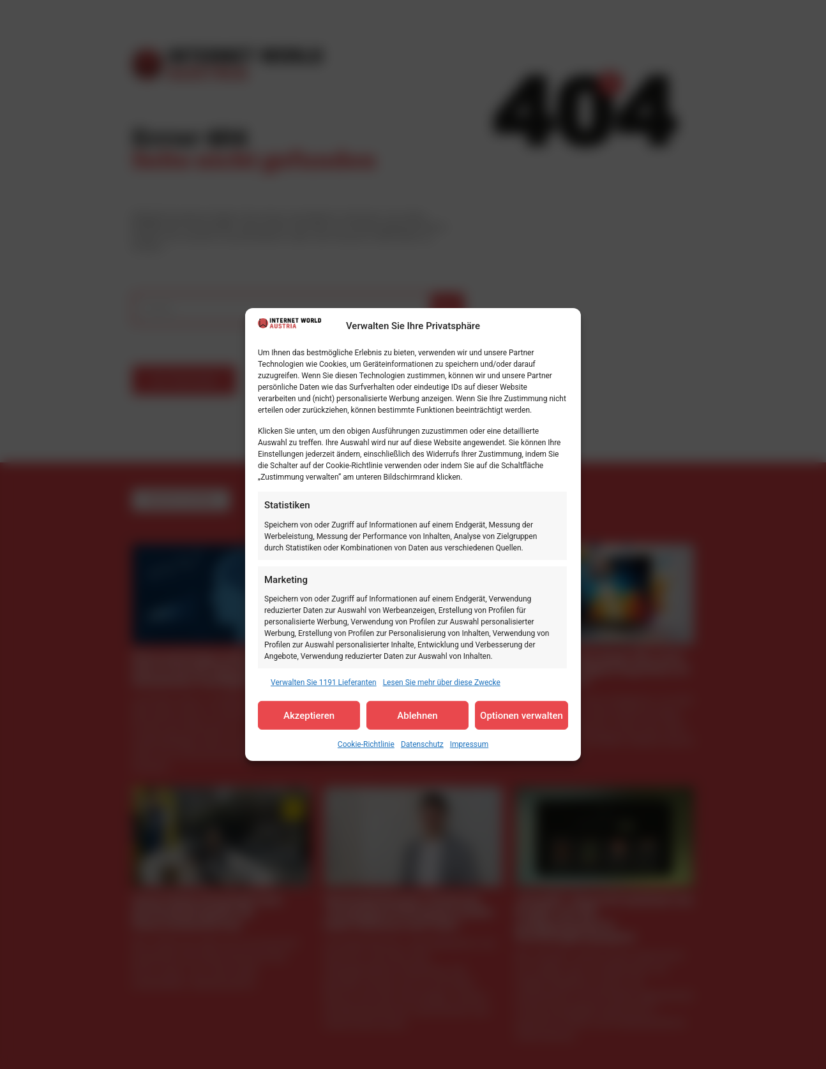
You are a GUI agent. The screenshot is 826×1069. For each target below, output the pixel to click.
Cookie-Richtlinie (366, 744)
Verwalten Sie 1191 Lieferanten (324, 682)
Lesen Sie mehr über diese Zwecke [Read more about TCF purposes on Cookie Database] (441, 682)
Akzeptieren (308, 715)
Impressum (469, 744)
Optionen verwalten (521, 715)
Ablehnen (417, 715)
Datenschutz (422, 744)
